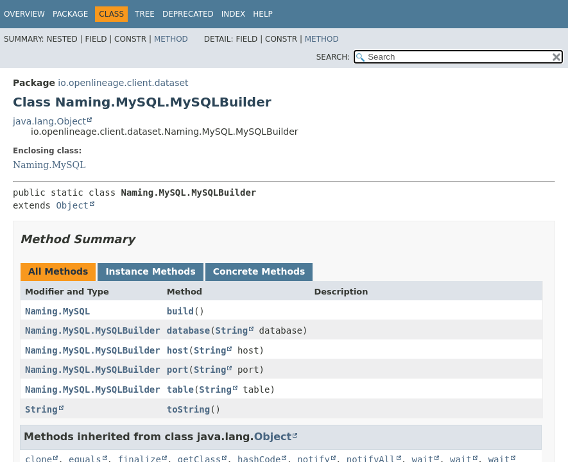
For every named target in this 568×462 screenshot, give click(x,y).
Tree (145, 14)
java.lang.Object (49, 121)
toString (188, 409)
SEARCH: (333, 57)
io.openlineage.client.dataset (123, 83)
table (180, 389)
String (232, 330)
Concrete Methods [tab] (259, 271)
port (178, 369)
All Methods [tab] (58, 271)
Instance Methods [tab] (150, 271)
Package (70, 14)
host (178, 350)
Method (171, 39)
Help (263, 14)
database (188, 330)
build (180, 311)
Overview (24, 14)
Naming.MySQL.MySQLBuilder (92, 330)
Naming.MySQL (49, 165)
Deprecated (188, 14)
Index (233, 14)
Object (72, 205)
